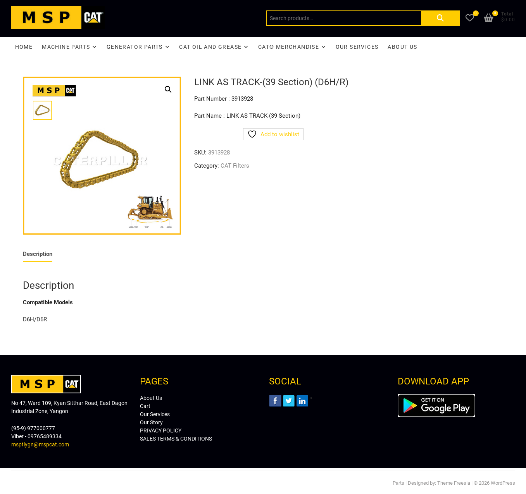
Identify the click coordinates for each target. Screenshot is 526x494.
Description (37, 253)
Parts (398, 483)
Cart (145, 406)
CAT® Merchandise (288, 47)
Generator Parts (135, 47)
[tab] (37, 254)
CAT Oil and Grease (210, 47)
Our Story (151, 422)
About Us (402, 47)
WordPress (503, 483)
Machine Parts (66, 47)
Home (24, 47)
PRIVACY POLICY (160, 430)
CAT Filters (235, 165)
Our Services (357, 47)
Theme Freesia (453, 483)
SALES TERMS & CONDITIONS (176, 439)
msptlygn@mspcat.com (40, 444)
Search (440, 18)
